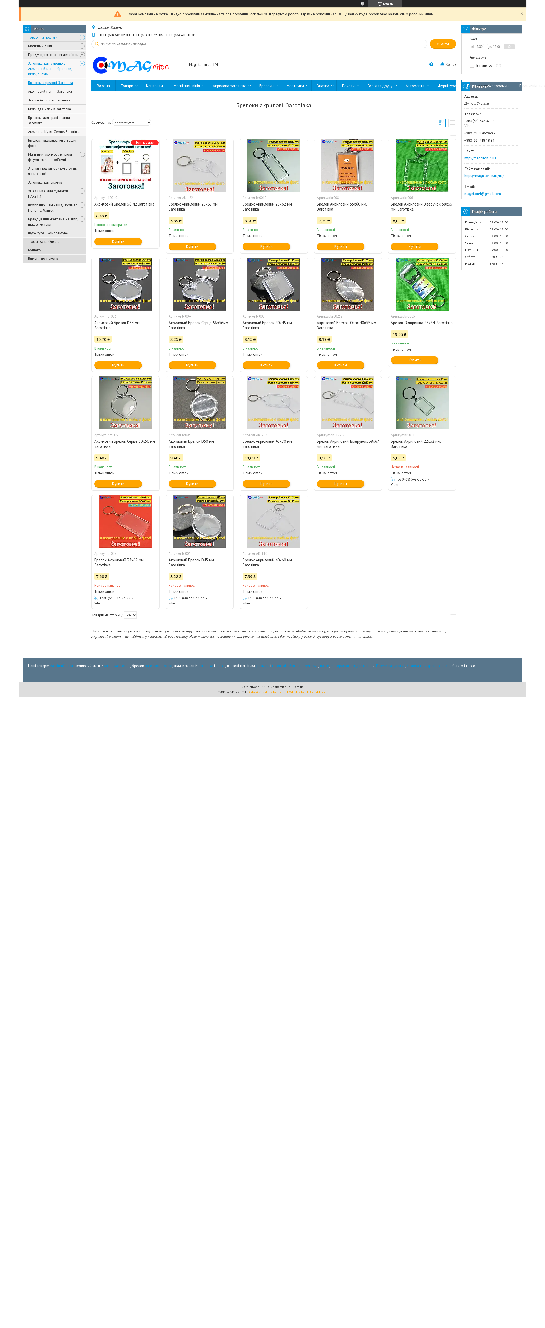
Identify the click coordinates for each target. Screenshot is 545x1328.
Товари (127, 86)
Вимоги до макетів (43, 258)
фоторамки (340, 665)
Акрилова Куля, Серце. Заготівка (54, 131)
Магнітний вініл (40, 46)
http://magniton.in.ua (480, 158)
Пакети (348, 86)
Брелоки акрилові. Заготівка (50, 82)
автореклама (308, 665)
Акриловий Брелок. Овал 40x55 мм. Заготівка (347, 325)
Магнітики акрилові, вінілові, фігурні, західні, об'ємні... (50, 157)
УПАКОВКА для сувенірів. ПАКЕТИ (48, 194)
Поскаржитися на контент (266, 691)
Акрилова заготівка (229, 86)
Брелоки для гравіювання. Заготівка (49, 120)
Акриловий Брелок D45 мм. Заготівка (191, 562)
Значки (323, 86)
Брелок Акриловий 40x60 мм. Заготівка (267, 562)
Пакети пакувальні (390, 665)
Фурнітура (447, 86)
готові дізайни (283, 665)
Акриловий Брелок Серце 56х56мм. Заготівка (199, 325)
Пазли (472, 86)
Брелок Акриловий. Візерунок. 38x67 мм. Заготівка (348, 444)
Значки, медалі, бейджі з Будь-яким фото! (53, 171)
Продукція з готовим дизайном (53, 54)
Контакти (35, 250)
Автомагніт (415, 86)
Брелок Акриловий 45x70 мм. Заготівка (267, 444)
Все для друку (380, 86)
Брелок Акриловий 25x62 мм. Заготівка (267, 207)
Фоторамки (498, 86)
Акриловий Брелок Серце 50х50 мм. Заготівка (124, 444)
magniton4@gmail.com (482, 193)
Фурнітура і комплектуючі (49, 233)
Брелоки (266, 86)
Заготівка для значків (45, 182)
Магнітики (295, 86)
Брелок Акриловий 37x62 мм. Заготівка (119, 562)
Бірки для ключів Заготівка (49, 108)
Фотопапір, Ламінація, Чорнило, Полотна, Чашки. (53, 208)
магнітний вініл (61, 665)
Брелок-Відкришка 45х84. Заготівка (422, 322)
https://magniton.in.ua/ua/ (484, 175)
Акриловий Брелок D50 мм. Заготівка (191, 444)
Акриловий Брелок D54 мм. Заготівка (117, 325)
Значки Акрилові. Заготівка (49, 100)
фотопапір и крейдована (427, 665)
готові (125, 665)
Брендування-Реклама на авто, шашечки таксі (53, 222)
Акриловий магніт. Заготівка (50, 91)
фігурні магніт (361, 665)
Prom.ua (298, 687)
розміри (262, 665)
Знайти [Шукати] (443, 44)
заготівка (111, 665)
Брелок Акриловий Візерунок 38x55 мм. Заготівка (421, 207)
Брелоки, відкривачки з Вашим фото (53, 143)
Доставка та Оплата (44, 241)
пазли (324, 665)
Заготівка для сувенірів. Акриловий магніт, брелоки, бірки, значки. (50, 68)
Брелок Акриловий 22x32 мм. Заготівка (416, 444)
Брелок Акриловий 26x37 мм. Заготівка (193, 207)
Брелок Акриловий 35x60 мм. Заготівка (342, 207)
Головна (103, 86)
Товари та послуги (42, 37)
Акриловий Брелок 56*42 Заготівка (124, 204)
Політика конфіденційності (307, 691)
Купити (118, 241)
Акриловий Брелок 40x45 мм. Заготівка (267, 325)
